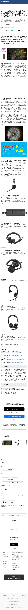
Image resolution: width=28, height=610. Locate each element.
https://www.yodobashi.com (15, 355)
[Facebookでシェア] (9, 31)
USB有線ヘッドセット (7, 485)
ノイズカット (14, 476)
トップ (3, 515)
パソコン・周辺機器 (7, 469)
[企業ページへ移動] (14, 530)
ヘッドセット (5, 476)
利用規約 (23, 595)
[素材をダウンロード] (16, 31)
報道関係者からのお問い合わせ (14, 598)
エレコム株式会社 (20, 515)
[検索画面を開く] (26, 2)
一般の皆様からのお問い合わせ (14, 604)
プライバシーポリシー (14, 595)
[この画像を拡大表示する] (6, 443)
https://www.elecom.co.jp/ (17, 552)
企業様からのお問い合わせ (14, 601)
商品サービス (5, 462)
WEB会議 (4, 489)
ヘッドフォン (18, 485)
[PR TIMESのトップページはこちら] (6, 1)
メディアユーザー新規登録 (14, 416)
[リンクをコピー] (19, 31)
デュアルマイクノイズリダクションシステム (12, 482)
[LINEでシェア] (12, 31)
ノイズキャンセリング (7, 479)
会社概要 (5, 595)
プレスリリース (10, 515)
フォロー (14, 544)
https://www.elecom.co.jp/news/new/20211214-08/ (12, 346)
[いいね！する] (2, 31)
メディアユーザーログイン (14, 409)
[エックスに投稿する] (6, 31)
